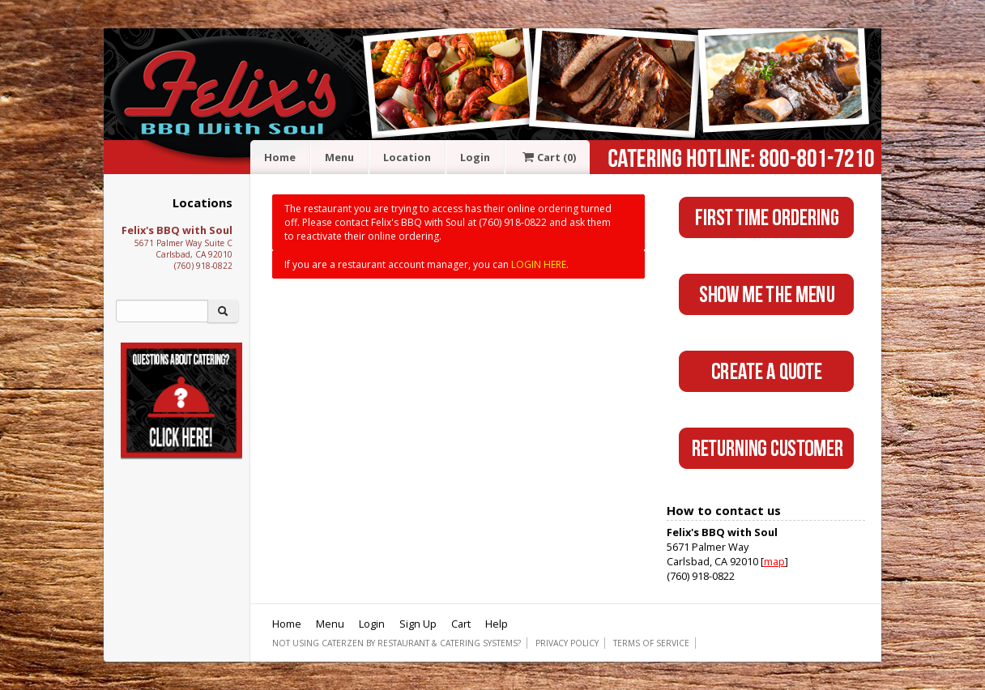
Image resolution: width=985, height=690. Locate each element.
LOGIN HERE (538, 264)
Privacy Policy (567, 643)
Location (407, 157)
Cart (547, 157)
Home (280, 157)
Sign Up (418, 623)
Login (475, 157)
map (774, 561)
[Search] (162, 311)
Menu (339, 157)
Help (496, 623)
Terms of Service (651, 643)
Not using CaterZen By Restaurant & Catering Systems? (396, 643)
